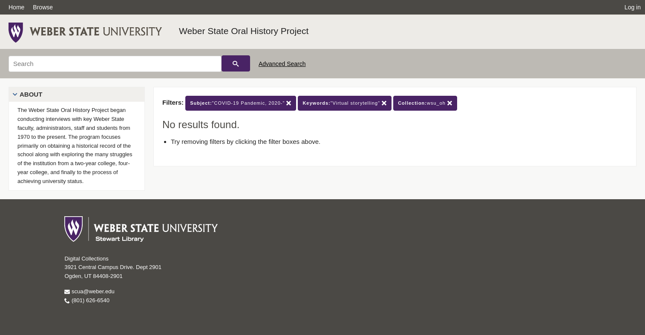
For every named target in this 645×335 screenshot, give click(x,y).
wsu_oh (425, 103)
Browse (43, 7)
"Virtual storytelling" (344, 103)
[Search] (115, 64)
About (31, 94)
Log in (633, 7)
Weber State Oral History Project (243, 31)
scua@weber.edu (89, 291)
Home (16, 7)
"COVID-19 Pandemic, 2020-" (240, 103)
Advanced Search (282, 63)
